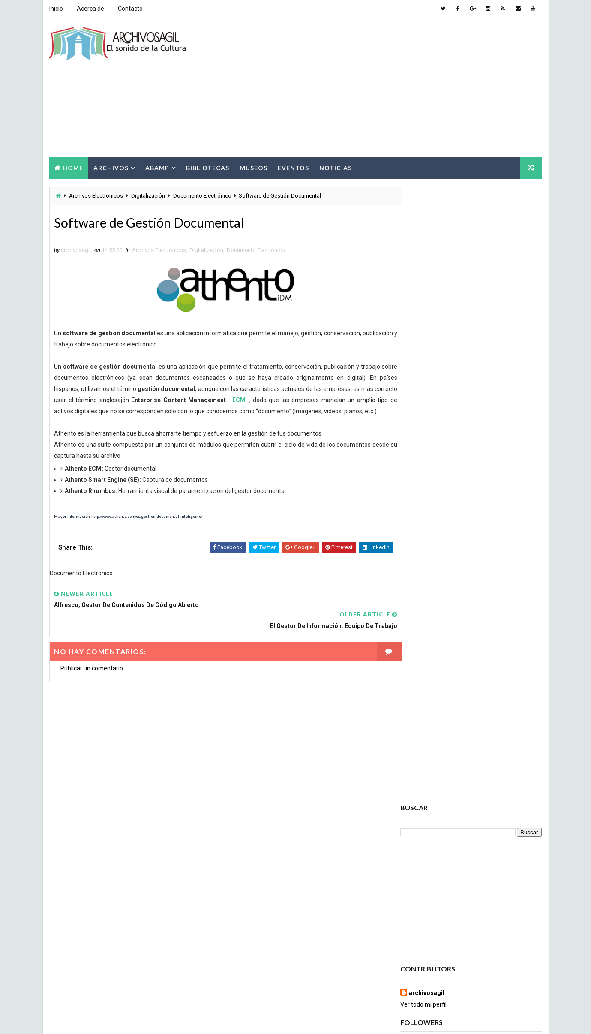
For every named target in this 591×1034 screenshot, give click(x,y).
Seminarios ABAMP (495, 963)
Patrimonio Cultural (483, 948)
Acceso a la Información (483, 753)
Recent (424, 508)
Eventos (293, 166)
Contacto (130, 8)
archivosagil (427, 376)
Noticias (335, 166)
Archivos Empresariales (436, 813)
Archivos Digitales (429, 783)
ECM (269, 400)
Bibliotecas (207, 166)
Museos (253, 166)
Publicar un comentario (91, 658)
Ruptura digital (425, 963)
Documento (420, 903)
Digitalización (148, 195)
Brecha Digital (423, 843)
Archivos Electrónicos (96, 195)
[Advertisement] (385, 87)
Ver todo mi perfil (424, 387)
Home (73, 166)
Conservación (423, 873)
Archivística (421, 828)
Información (421, 933)
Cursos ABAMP (424, 888)
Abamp (157, 166)
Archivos (111, 166)
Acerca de (90, 8)
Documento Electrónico (202, 195)
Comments (518, 508)
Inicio (56, 8)
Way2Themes (123, 1018)
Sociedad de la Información (441, 978)
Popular (471, 508)
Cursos (478, 873)
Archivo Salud (424, 768)
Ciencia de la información (438, 858)
